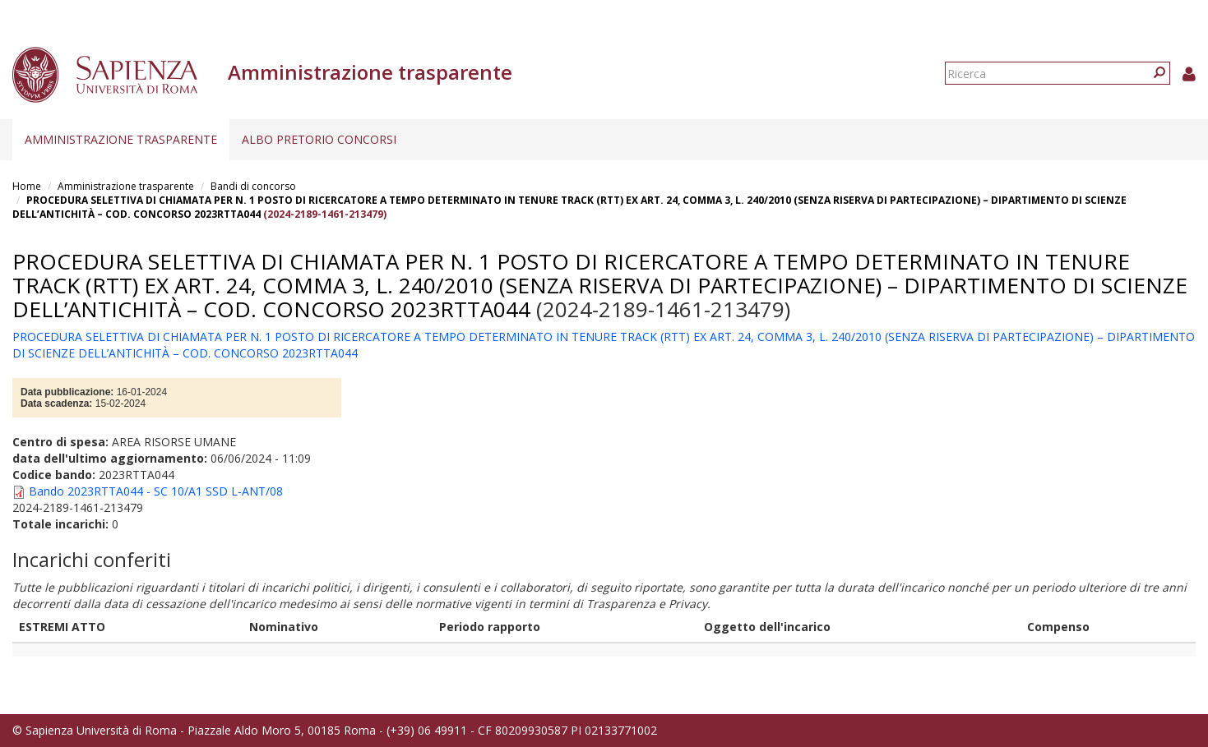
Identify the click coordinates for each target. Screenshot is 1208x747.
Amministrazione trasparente (121, 139)
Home (26, 186)
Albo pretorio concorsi (319, 139)
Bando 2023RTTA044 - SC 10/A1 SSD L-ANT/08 (156, 491)
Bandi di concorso (253, 186)
